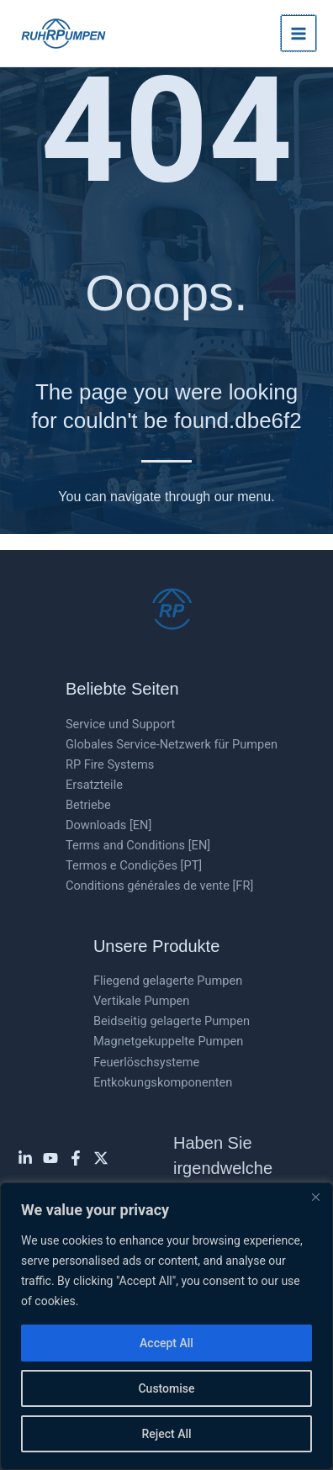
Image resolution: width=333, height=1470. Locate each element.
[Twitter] (100, 1158)
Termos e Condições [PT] (134, 865)
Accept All (166, 1343)
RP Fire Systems (110, 764)
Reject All (166, 1434)
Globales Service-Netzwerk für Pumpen (172, 744)
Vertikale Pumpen (141, 1000)
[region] (166, 1326)
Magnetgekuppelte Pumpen (168, 1041)
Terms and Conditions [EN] (138, 845)
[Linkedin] (25, 1158)
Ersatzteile (94, 784)
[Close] (315, 1197)
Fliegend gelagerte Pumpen (167, 980)
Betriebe (88, 804)
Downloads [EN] (108, 825)
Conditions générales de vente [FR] (159, 885)
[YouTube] (50, 1158)
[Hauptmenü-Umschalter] (298, 32)
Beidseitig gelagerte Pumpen (171, 1020)
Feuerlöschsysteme (146, 1062)
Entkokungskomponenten (162, 1082)
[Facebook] (75, 1158)
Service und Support (120, 724)
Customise (166, 1388)
